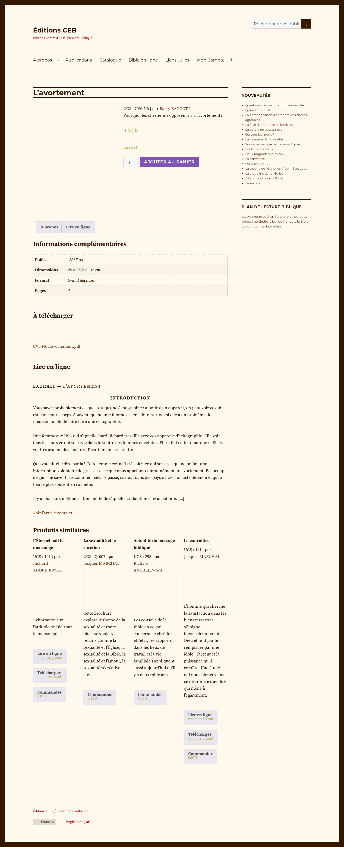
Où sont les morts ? (259, 134)
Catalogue (110, 60)
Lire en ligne (78, 227)
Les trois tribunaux (259, 149)
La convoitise (255, 159)
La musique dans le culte (264, 139)
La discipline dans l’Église (264, 173)
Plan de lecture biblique (272, 207)
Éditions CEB (55, 30)
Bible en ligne (143, 60)
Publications (78, 60)
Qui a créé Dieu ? (258, 164)
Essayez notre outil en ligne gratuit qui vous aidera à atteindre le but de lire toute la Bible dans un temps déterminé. (275, 221)
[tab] (49, 227)
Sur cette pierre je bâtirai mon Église (272, 144)
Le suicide (252, 183)
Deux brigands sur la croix (264, 154)
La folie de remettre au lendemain (271, 125)
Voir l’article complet (53, 513)
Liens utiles (177, 60)
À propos (42, 60)
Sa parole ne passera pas (263, 129)
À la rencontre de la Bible (264, 178)
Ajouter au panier (169, 162)
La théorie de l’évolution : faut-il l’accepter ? (277, 168)
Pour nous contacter (72, 811)
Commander (49, 693)
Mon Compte (211, 60)
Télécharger (50, 674)
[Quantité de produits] (131, 162)
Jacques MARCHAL (101, 563)
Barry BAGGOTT (175, 108)
